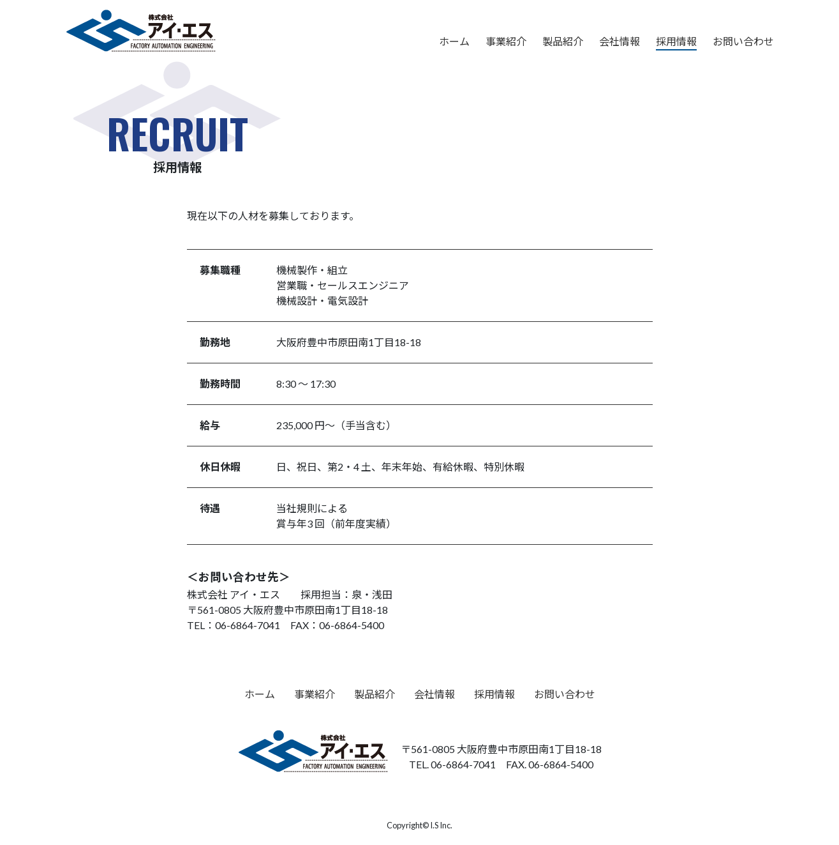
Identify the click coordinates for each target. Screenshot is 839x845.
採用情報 (676, 41)
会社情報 (619, 41)
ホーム (454, 41)
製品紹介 (562, 41)
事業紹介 (506, 41)
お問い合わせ (743, 41)
